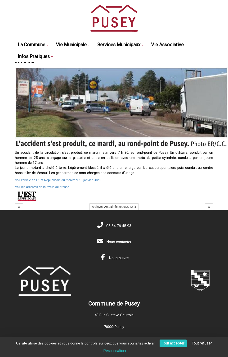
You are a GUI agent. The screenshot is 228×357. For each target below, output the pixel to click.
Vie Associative (167, 44)
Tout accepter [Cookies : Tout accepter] (173, 343)
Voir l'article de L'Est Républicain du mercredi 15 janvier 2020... (59, 180)
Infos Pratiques (35, 56)
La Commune (33, 44)
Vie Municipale (73, 44)
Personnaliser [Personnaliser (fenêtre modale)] (114, 350)
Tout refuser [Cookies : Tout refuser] (202, 343)
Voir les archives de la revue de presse (42, 187)
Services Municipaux (120, 44)
